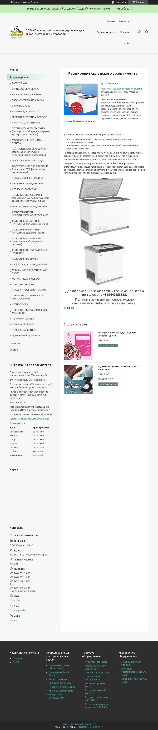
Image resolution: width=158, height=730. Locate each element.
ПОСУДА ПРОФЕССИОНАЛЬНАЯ (29, 290)
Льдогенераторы (58, 679)
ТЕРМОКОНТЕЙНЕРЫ (23, 318)
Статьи (14, 349)
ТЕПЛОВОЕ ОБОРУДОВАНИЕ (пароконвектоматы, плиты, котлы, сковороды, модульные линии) (30, 198)
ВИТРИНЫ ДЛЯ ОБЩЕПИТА (26, 111)
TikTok (16, 662)
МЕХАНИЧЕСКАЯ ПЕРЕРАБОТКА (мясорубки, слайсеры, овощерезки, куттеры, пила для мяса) (31, 131)
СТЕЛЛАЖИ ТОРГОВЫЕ (24, 189)
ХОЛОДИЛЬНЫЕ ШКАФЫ (25, 258)
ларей (85, 153)
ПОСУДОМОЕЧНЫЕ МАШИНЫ (27, 178)
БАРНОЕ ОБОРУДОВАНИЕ (25, 89)
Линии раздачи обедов (61, 690)
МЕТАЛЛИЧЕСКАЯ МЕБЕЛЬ (26, 278)
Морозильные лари (120, 88)
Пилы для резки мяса (60, 683)
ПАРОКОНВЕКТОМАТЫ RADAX (28, 100)
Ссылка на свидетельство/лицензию (29, 419)
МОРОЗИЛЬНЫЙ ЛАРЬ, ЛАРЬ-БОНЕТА (27, 141)
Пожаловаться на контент (90, 727)
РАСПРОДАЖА (19, 83)
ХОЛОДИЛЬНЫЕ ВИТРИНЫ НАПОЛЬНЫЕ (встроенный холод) (30, 222)
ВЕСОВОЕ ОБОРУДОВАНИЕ (26, 94)
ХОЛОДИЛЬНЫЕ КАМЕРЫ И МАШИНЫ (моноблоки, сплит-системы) (28, 241)
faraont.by (15, 600)
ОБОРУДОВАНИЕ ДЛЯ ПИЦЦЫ (28, 160)
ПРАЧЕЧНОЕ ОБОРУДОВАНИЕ (27, 183)
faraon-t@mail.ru (18, 610)
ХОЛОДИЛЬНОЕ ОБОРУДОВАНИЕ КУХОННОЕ (30, 251)
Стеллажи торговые (96, 662)
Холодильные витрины (97, 672)
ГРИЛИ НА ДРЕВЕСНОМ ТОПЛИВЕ (29, 117)
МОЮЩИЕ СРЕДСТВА (23, 284)
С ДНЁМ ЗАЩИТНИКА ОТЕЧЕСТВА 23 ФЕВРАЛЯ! (119, 368)
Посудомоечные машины (62, 687)
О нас (126, 43)
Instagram (17, 658)
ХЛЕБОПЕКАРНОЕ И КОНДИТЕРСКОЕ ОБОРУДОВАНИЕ (30, 214)
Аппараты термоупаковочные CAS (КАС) (134, 671)
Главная (111, 21)
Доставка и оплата (107, 32)
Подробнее (122, 8)
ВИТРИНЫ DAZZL (21, 106)
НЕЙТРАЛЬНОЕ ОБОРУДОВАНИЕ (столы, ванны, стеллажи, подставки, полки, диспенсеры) (29, 152)
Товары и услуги (19, 77)
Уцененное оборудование (26, 335)
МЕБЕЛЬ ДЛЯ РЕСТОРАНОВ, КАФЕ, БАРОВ (30, 271)
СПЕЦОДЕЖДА (20, 304)
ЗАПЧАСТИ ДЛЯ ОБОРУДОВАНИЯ (29, 264)
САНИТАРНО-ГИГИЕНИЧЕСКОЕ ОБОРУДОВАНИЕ (28, 297)
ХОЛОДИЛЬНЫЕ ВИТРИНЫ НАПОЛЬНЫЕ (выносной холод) (28, 231)
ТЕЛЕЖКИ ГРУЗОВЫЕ (23, 324)
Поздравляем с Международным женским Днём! (117, 334)
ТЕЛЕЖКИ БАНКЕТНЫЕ (24, 330)
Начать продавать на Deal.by (24, 2)
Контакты (124, 21)
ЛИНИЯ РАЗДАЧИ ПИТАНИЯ (26, 122)
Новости (124, 32)
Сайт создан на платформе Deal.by (79, 724)
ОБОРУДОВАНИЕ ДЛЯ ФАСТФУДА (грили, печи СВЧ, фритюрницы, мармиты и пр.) (30, 169)
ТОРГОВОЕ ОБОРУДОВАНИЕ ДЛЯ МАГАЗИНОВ (30, 311)
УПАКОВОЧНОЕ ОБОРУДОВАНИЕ (29, 206)
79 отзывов (120, 2)
